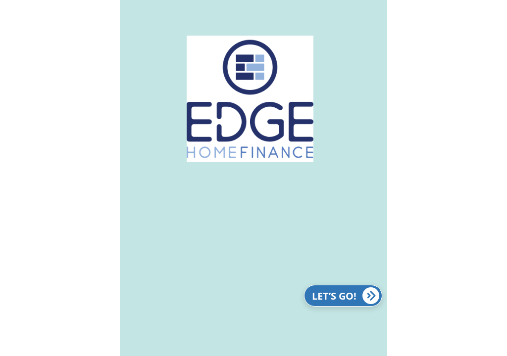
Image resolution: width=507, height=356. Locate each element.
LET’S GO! (345, 295)
